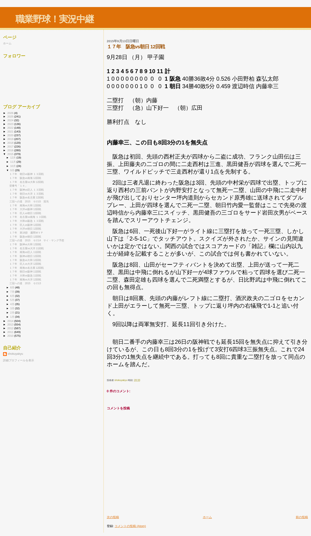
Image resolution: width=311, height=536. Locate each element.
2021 (10, 131)
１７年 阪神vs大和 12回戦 (25, 244)
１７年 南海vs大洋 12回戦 (25, 279)
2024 (10, 120)
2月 (12, 312)
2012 (10, 328)
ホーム (207, 517)
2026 (10, 112)
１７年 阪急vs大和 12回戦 (25, 260)
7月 (12, 291)
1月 (12, 316)
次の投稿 (113, 517)
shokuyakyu (15, 353)
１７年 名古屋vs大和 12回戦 (26, 182)
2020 (10, 135)
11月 (13, 161)
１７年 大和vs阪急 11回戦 (25, 275)
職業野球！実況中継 (54, 19)
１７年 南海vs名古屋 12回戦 (26, 267)
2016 (10, 150)
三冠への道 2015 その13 (25, 283)
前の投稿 (302, 517)
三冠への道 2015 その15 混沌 (29, 201)
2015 (10, 153)
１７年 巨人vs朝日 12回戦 (25, 213)
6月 (12, 295)
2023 (10, 123)
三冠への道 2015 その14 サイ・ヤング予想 (36, 240)
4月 (12, 304)
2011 (10, 331)
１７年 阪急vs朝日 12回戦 (25, 236)
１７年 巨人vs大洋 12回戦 (25, 263)
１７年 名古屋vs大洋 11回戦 (26, 248)
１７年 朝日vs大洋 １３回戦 (26, 193)
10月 (13, 166)
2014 (10, 320)
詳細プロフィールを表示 (18, 360)
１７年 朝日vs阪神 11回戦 (25, 271)
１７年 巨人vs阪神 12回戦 (25, 224)
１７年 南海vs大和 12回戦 (25, 205)
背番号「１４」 (18, 185)
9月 (12, 170)
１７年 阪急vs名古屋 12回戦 (26, 197)
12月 (13, 157)
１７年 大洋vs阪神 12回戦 (25, 209)
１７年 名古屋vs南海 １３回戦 (27, 216)
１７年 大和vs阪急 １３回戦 (26, 220)
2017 (10, 146)
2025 (10, 116)
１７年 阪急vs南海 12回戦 (25, 178)
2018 (10, 142)
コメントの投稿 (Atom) (130, 526)
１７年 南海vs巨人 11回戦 (25, 252)
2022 (10, 127)
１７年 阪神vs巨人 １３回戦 (26, 189)
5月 (12, 299)
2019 (10, 138)
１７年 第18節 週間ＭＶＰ (26, 232)
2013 (10, 324)
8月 (12, 287)
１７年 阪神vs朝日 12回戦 (25, 256)
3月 (12, 308)
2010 (10, 335)
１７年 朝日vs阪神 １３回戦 (26, 174)
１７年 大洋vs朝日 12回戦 (25, 228)
